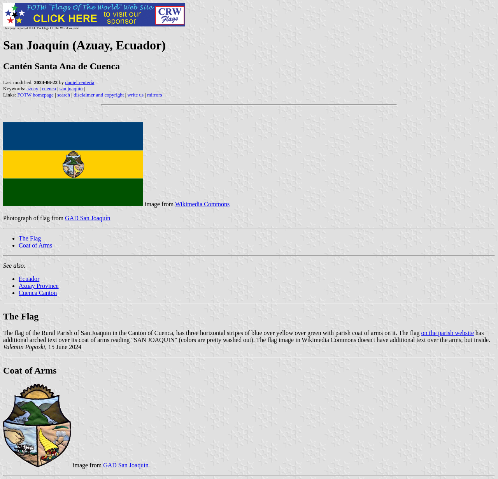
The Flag (30, 238)
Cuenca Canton (38, 293)
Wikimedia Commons (202, 204)
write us (136, 95)
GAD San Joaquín (87, 218)
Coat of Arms (35, 245)
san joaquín (71, 88)
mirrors (154, 95)
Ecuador (29, 278)
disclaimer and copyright (99, 95)
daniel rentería (80, 82)
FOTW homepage (35, 95)
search (63, 95)
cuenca (49, 88)
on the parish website (447, 333)
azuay (32, 88)
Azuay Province (39, 285)
